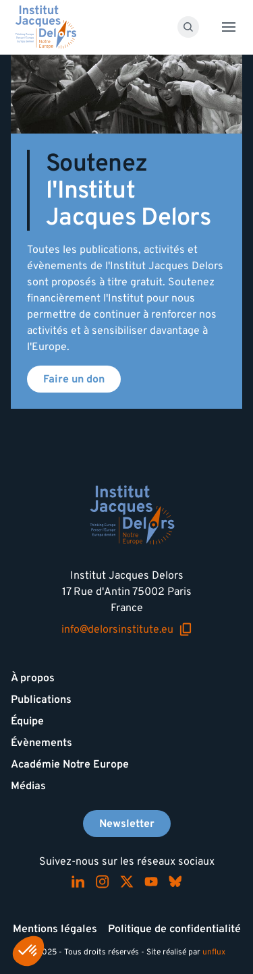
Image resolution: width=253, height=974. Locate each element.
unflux (213, 952)
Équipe (27, 721)
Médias (28, 785)
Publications (41, 699)
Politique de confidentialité (174, 928)
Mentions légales (55, 928)
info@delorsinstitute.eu (126, 629)
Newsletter (126, 823)
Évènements (41, 742)
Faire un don (74, 379)
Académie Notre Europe (70, 764)
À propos (33, 677)
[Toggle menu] (228, 26)
